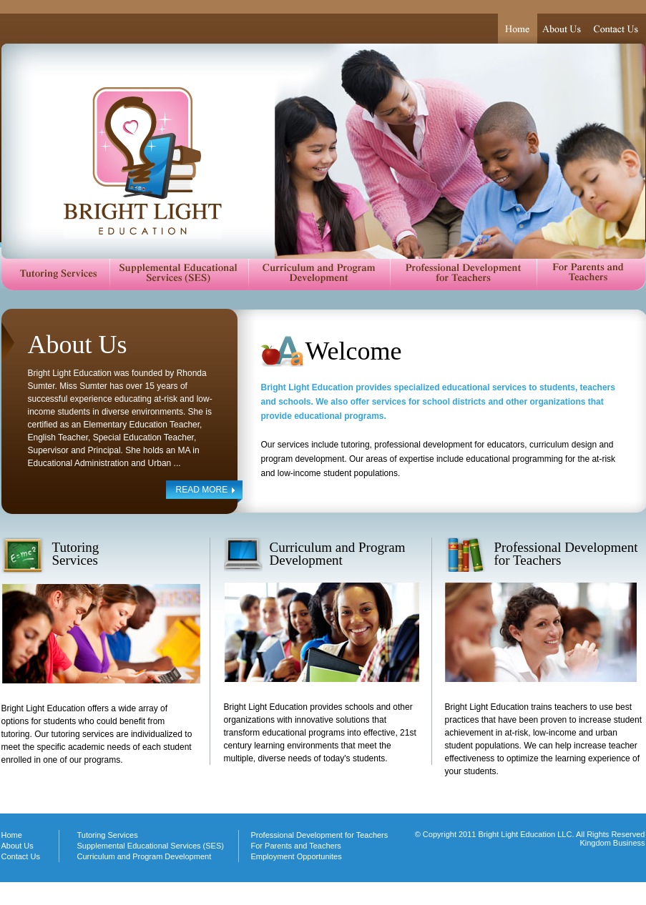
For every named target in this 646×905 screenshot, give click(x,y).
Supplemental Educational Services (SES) (178, 273)
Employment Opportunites (296, 856)
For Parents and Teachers (591, 273)
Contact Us (617, 29)
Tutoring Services (55, 273)
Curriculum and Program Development (319, 273)
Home (517, 29)
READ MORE (202, 490)
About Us (563, 29)
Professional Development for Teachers (463, 273)
